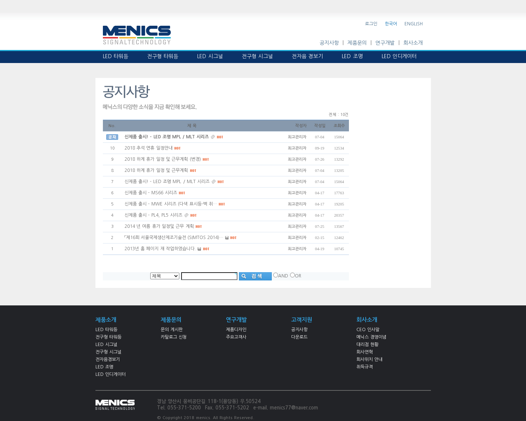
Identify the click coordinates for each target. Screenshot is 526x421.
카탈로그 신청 (174, 337)
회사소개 (413, 42)
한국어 (391, 24)
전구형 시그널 (108, 352)
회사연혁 (364, 352)
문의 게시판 (172, 329)
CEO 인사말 (367, 329)
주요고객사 (236, 337)
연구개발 (385, 42)
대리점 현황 (367, 344)
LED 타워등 (106, 329)
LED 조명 (104, 367)
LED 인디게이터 (110, 374)
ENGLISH (413, 24)
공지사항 (329, 42)
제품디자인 (236, 329)
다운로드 (299, 337)
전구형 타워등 (108, 337)
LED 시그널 (106, 344)
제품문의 (357, 42)
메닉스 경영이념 (371, 337)
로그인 (371, 24)
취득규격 (364, 367)
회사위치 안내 (369, 359)
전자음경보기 (107, 359)
